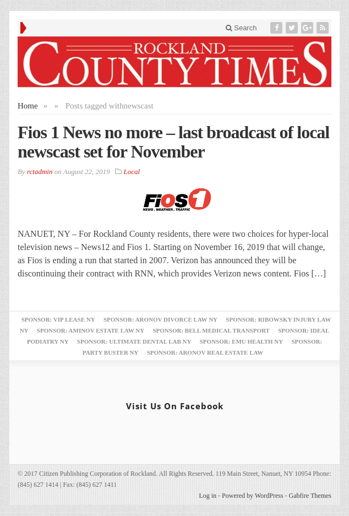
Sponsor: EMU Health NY (241, 341)
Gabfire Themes (310, 495)
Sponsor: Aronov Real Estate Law (205, 352)
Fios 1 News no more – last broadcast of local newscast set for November (173, 141)
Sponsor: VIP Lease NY (58, 319)
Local (132, 171)
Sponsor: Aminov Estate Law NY (90, 330)
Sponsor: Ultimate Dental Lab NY (134, 341)
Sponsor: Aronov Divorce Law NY (160, 319)
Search (241, 28)
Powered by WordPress (252, 495)
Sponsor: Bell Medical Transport (210, 330)
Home (28, 105)
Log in (207, 495)
